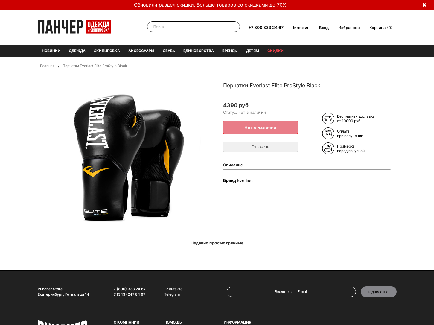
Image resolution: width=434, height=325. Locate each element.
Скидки (275, 50)
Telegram (172, 294)
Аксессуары (141, 50)
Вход (324, 27)
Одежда (77, 50)
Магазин (301, 27)
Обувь (169, 50)
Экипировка (107, 50)
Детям (252, 50)
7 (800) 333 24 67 (130, 289)
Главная (47, 65)
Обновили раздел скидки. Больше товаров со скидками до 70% (210, 5)
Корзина (377, 27)
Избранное (349, 27)
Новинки (51, 50)
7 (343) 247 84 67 (129, 294)
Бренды (230, 50)
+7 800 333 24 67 (266, 27)
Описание (233, 164)
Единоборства (198, 50)
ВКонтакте (173, 289)
